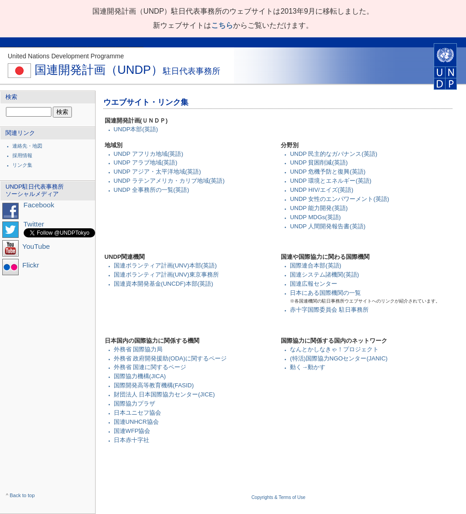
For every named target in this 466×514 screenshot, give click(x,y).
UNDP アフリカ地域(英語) (148, 153)
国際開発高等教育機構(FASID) (154, 385)
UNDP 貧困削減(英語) (319, 162)
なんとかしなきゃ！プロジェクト (334, 349)
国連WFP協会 (132, 430)
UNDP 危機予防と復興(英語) (327, 171)
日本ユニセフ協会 (137, 412)
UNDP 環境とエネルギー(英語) (330, 180)
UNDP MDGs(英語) (315, 217)
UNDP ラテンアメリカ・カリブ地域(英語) (169, 180)
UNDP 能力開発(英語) (319, 208)
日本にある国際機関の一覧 (325, 292)
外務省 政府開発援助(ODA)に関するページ (170, 358)
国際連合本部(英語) (315, 265)
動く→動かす (307, 367)
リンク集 (22, 165)
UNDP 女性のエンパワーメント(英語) (339, 198)
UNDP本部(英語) (136, 129)
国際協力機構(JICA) (140, 376)
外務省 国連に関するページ (150, 367)
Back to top (22, 495)
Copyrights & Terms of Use (278, 497)
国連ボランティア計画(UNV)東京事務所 (166, 274)
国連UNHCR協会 (136, 421)
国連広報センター (313, 283)
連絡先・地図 (27, 146)
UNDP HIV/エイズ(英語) (321, 189)
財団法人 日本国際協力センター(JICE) (164, 394)
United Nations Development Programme (66, 56)
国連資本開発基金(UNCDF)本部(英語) (163, 283)
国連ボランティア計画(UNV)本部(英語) (165, 265)
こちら (222, 25)
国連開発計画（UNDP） (114, 70)
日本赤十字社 (131, 440)
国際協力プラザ (134, 403)
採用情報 (22, 155)
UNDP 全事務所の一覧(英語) (151, 189)
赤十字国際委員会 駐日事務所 (329, 309)
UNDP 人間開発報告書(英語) (327, 226)
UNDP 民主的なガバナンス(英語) (333, 153)
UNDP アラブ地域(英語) (145, 162)
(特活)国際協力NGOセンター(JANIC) (339, 358)
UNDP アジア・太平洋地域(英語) (157, 171)
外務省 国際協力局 (138, 349)
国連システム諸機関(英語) (324, 274)
